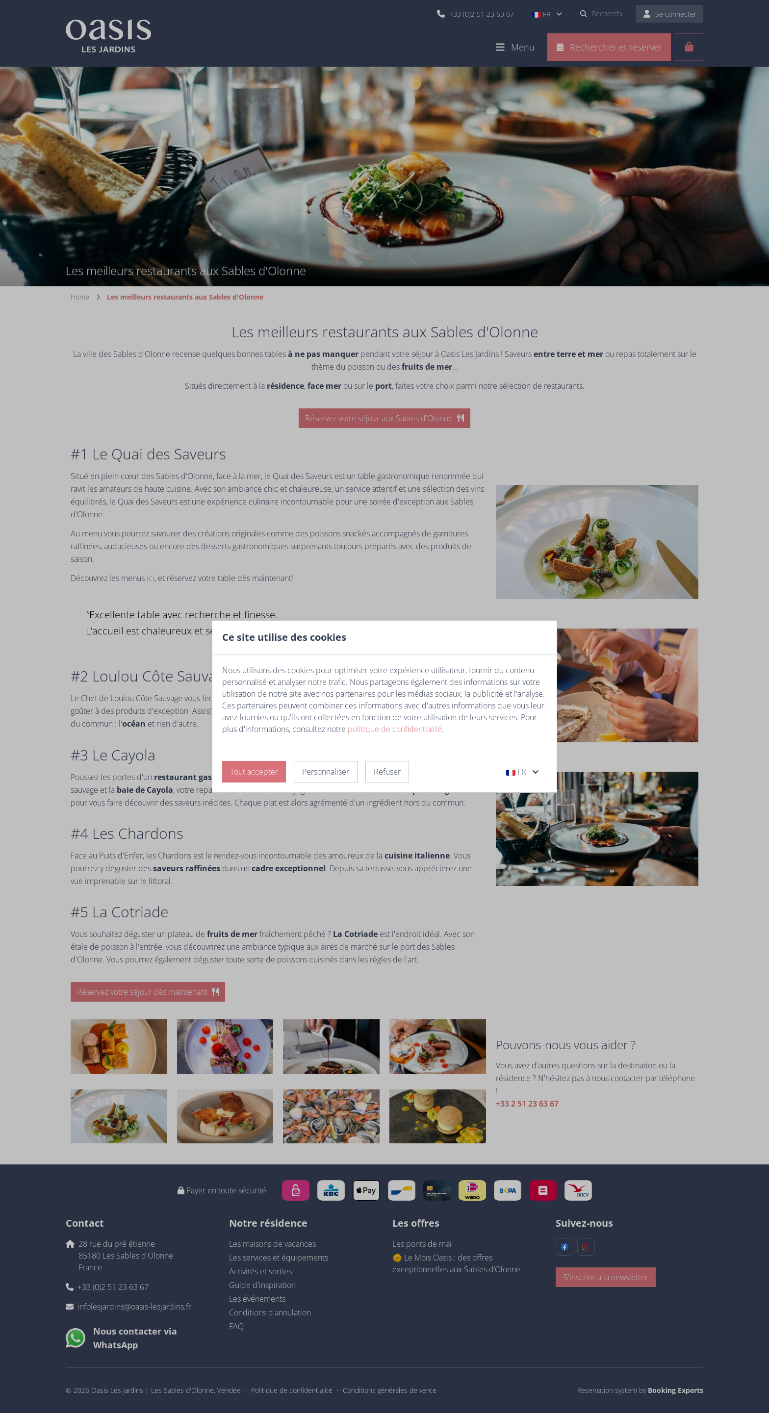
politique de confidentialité (395, 729)
